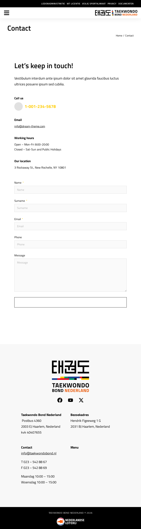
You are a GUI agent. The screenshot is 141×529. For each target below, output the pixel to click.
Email (17, 219)
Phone (18, 237)
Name (18, 183)
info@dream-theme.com (29, 126)
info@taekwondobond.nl (38, 453)
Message (19, 255)
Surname (20, 201)
